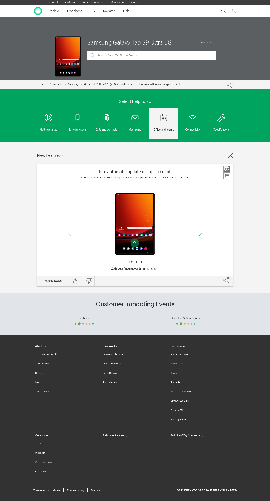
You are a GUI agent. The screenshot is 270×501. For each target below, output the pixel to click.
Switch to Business (115, 435)
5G (93, 11)
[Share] (232, 84)
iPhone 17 (175, 372)
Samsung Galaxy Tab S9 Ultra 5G (129, 42)
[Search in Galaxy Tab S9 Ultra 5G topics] (151, 55)
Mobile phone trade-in (181, 391)
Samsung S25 (177, 410)
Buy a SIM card (110, 372)
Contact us (41, 435)
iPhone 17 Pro (177, 363)
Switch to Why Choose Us (187, 435)
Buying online (110, 346)
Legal (37, 382)
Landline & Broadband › (186, 318)
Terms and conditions (46, 490)
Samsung (73, 84)
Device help (56, 84)
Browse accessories (112, 363)
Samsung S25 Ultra (180, 400)
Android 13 (206, 42)
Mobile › (84, 318)
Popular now (178, 346)
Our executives (42, 363)
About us (40, 346)
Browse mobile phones (113, 354)
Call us (38, 443)
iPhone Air (175, 382)
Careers (39, 372)
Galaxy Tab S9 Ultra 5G (96, 84)
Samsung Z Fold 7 (179, 419)
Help (126, 11)
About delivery (110, 382)
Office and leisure (123, 84)
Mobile (54, 11)
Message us (40, 452)
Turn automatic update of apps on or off (159, 84)
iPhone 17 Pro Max (179, 354)
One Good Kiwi (42, 391)
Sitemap (96, 490)
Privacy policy (75, 490)
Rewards (109, 11)
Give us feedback (43, 462)
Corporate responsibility (46, 354)
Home (40, 84)
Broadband (75, 11)
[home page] (38, 11)
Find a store (40, 471)
